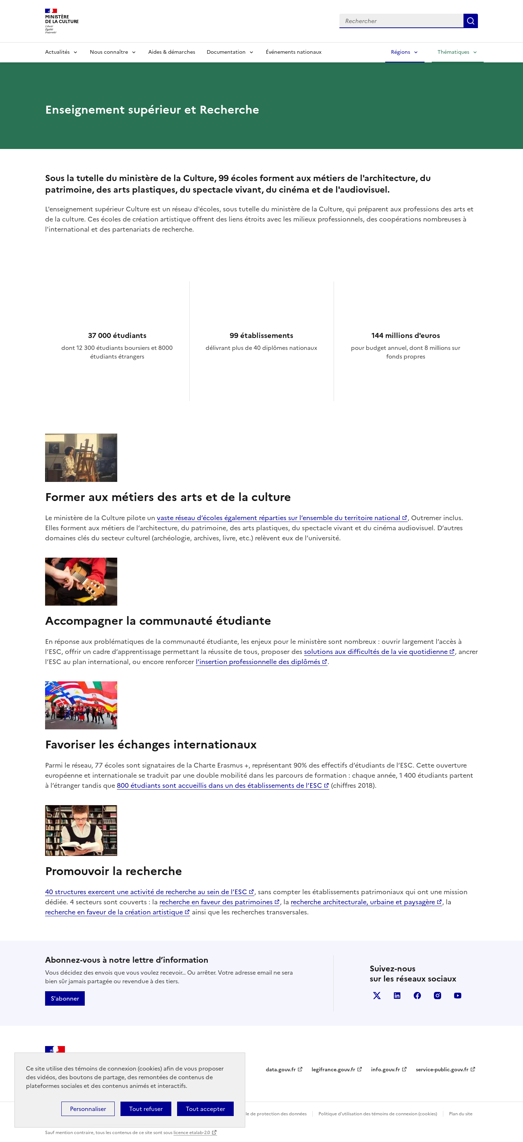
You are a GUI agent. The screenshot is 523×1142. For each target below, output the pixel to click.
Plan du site (461, 1114)
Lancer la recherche (470, 21)
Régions (400, 52)
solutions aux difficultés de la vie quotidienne (376, 651)
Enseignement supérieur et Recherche (152, 109)
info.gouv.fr (385, 1069)
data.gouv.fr (281, 1069)
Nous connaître (109, 52)
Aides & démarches (171, 52)
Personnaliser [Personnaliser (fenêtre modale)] (88, 1108)
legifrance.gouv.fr (333, 1069)
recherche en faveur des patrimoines (216, 902)
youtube (458, 995)
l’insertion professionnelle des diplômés (258, 662)
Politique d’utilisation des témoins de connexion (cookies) (377, 1114)
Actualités (57, 52)
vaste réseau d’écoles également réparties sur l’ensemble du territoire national (278, 518)
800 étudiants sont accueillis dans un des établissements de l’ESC (219, 785)
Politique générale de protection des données (259, 1114)
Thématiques (453, 52)
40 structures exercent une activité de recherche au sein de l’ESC (146, 892)
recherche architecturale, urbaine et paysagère (363, 902)
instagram (437, 995)
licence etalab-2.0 (191, 1132)
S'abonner (65, 998)
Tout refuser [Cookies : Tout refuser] (146, 1108)
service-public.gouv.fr (442, 1069)
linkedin (397, 995)
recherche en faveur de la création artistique (114, 912)
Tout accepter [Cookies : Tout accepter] (205, 1108)
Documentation (226, 52)
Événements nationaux (293, 52)
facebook (417, 995)
